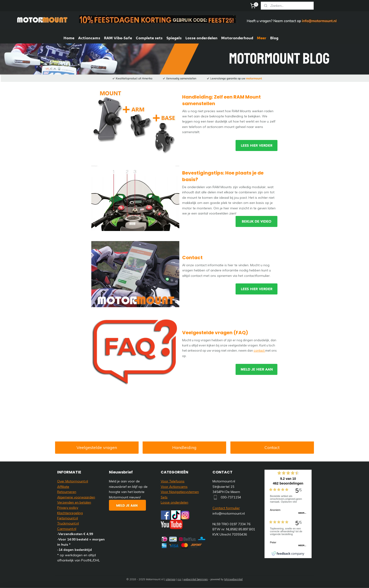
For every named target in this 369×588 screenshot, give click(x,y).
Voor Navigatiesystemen (180, 492)
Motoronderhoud (237, 37)
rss (179, 579)
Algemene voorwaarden (76, 497)
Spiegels (174, 37)
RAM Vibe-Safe (118, 37)
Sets (164, 497)
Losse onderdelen (201, 37)
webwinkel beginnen (195, 579)
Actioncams (89, 37)
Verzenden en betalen (74, 502)
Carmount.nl (66, 529)
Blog (274, 37)
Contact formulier (226, 508)
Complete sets (149, 37)
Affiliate (63, 487)
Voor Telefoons (172, 481)
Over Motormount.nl (72, 481)
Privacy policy (67, 507)
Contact (272, 447)
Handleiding (184, 447)
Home (69, 37)
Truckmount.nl (68, 523)
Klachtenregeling (70, 513)
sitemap (170, 579)
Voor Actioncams (174, 487)
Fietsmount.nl (67, 518)
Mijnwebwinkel (233, 579)
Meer (261, 37)
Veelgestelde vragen (96, 447)
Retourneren (66, 492)
